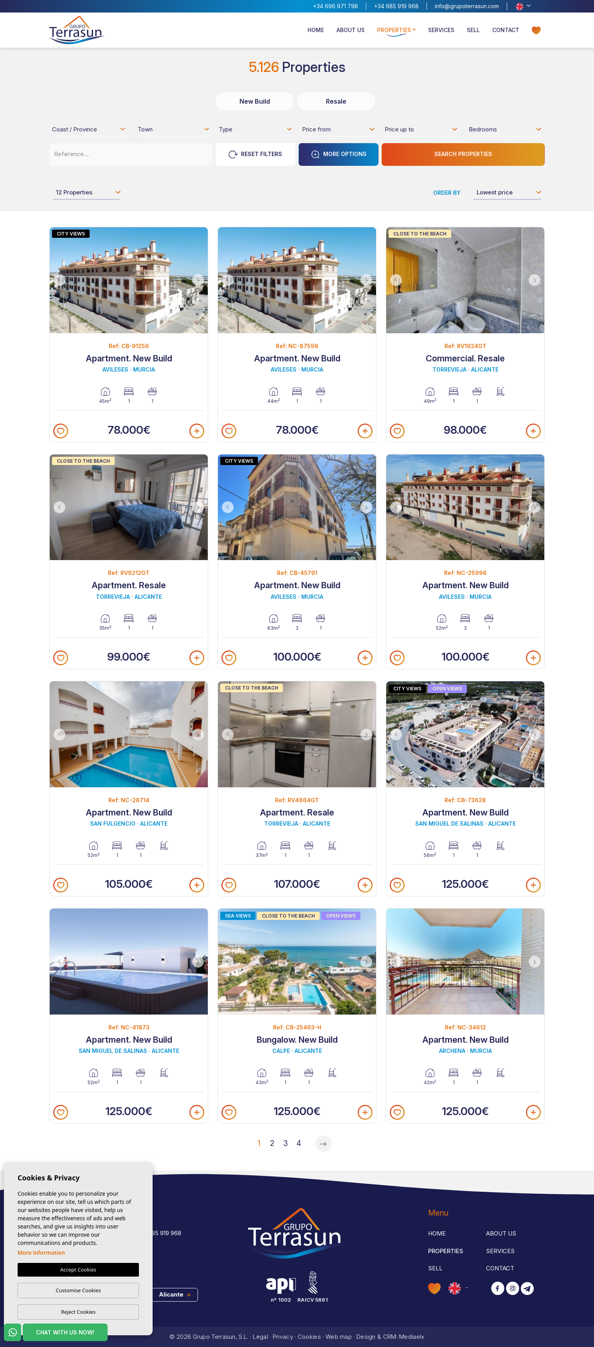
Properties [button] (394, 30)
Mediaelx (411, 1336)
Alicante (175, 1294)
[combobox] (89, 129)
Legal (260, 1336)
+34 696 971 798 (335, 6)
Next (200, 280)
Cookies (309, 1336)
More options (339, 154)
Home (316, 30)
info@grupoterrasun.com (467, 6)
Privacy (283, 1336)
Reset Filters (255, 154)
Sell (473, 30)
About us (351, 30)
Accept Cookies (78, 1269)
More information (41, 1252)
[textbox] (91, 130)
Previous (57, 280)
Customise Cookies (78, 1290)
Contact (505, 30)
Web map (339, 1336)
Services (441, 30)
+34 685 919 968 (396, 6)
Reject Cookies (78, 1311)
